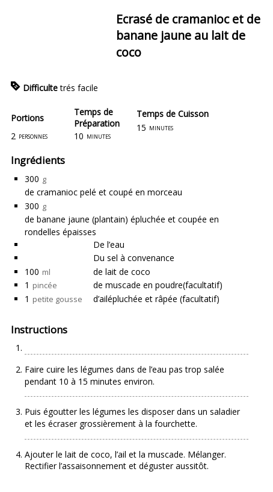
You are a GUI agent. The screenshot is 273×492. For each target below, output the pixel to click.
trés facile (79, 87)
